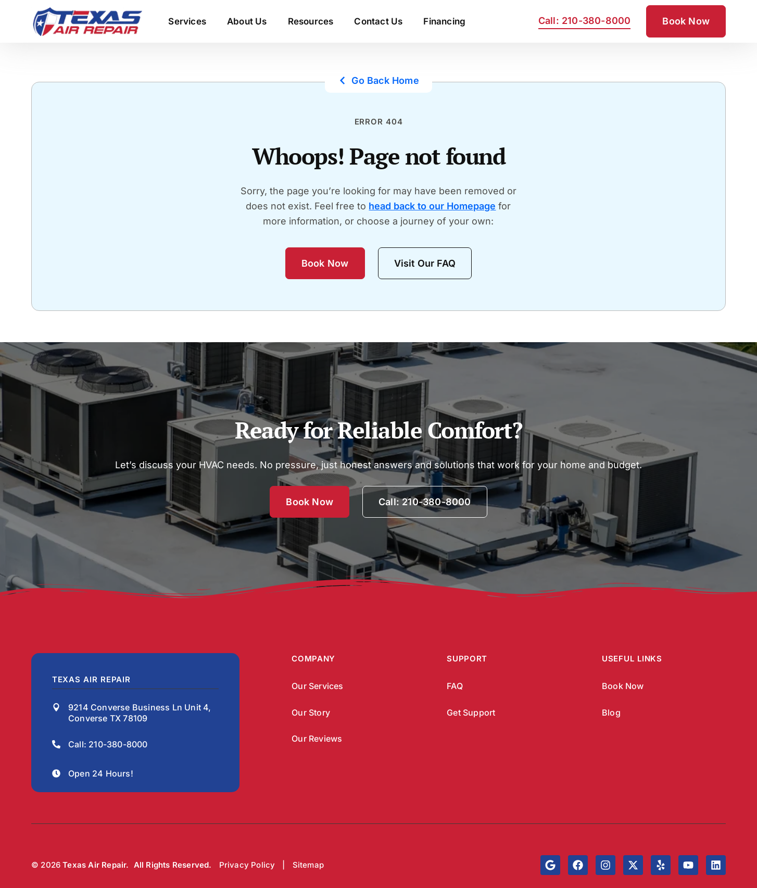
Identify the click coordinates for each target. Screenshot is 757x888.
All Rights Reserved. (173, 865)
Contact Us (378, 21)
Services (187, 21)
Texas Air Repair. (95, 865)
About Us (247, 21)
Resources (311, 21)
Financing (444, 21)
